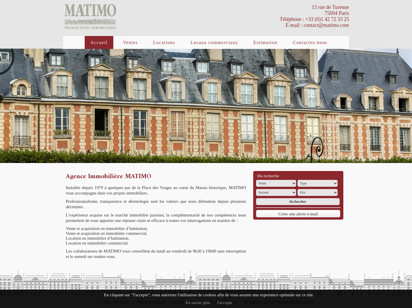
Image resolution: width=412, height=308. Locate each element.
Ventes (130, 42)
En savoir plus (197, 302)
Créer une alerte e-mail (298, 214)
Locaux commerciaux (214, 42)
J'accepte (224, 302)
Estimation (265, 42)
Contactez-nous (310, 42)
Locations (164, 42)
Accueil (99, 42)
